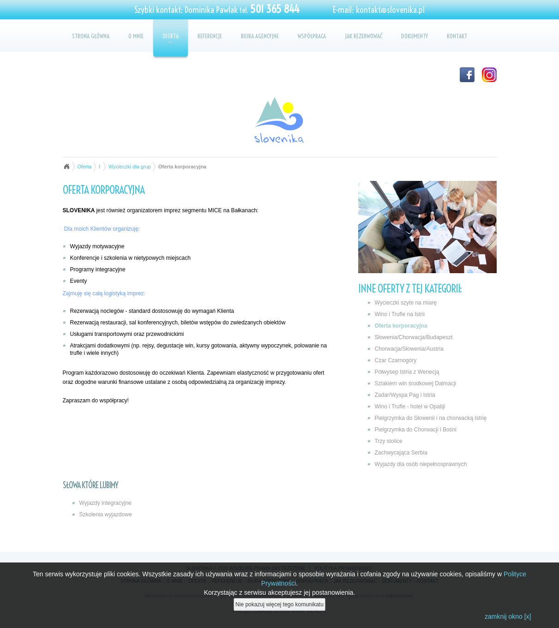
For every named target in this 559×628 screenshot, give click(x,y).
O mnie (136, 36)
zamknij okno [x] (508, 617)
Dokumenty (414, 36)
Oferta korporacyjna (401, 326)
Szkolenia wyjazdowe (105, 514)
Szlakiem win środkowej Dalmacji (416, 383)
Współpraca (312, 36)
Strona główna (90, 36)
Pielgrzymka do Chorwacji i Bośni (416, 429)
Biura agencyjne (260, 36)
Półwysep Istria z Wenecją (407, 372)
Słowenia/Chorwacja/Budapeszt (414, 337)
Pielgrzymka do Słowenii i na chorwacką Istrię (431, 418)
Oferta (170, 37)
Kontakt (457, 36)
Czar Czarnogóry (396, 360)
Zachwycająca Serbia (401, 452)
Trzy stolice (389, 441)
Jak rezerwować (363, 36)
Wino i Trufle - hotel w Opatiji (410, 406)
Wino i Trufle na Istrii (400, 314)
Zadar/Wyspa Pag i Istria (405, 395)
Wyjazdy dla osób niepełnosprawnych (421, 464)
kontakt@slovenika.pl (390, 9)
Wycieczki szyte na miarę (406, 302)
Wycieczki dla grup (129, 166)
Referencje (210, 36)
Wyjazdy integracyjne (105, 503)
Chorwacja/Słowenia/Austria (409, 349)
